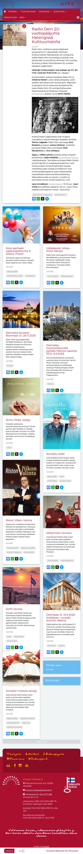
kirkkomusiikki (12, 548)
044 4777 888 (46, 794)
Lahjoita (9, 851)
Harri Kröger (52, 476)
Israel (62, 476)
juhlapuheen (38, 94)
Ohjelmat (45, 11)
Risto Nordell (29, 552)
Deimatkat (51, 646)
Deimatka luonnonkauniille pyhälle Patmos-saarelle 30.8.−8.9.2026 (61, 349)
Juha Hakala (52, 481)
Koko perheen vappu (14, 276)
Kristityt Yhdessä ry (14, 552)
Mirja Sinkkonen (67, 560)
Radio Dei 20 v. (60, 195)
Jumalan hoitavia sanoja (21, 690)
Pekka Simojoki (67, 276)
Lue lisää (9, 267)
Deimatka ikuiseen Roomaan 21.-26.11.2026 (21, 334)
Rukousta (59, 11)
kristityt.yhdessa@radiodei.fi (38, 790)
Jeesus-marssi (12, 271)
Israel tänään (18, 637)
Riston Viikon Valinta (19, 520)
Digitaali (45, 846)
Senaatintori (30, 276)
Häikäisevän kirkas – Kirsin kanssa (58, 249)
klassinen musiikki (28, 548)
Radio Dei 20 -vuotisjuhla (42, 195)
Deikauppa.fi (38, 758)
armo (9, 447)
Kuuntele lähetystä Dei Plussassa (62, 851)
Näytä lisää (42, 741)
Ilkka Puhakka (53, 560)
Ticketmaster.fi (56, 184)
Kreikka (61, 646)
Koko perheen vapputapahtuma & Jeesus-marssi (18, 251)
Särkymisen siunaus (59, 532)
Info (22, 17)
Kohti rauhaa (14, 608)
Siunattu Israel (55, 453)
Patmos (50, 384)
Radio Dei (26, 723)
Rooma (10, 366)
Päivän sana (16, 758)
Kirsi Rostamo (53, 276)
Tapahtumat (10, 17)
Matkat (32, 754)
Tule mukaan (29, 11)
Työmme (13, 11)
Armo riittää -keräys (18, 419)
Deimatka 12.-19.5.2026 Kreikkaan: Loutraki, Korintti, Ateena (60, 617)
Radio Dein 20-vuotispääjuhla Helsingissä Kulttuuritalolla (46, 35)
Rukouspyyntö (53, 754)
